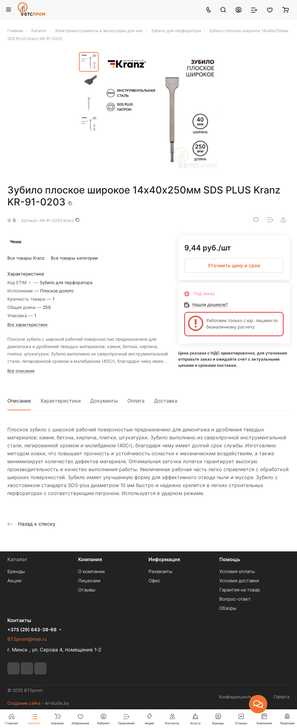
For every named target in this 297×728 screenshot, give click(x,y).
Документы (104, 401)
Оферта (282, 696)
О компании (91, 571)
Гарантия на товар (239, 590)
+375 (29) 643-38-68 (32, 629)
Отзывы (86, 590)
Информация (164, 559)
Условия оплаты (237, 571)
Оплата (136, 401)
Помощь (229, 559)
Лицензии (89, 581)
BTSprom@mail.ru (27, 639)
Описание (19, 401)
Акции (14, 581)
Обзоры (227, 608)
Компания (90, 559)
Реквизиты (160, 571)
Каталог (17, 559)
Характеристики (60, 401)
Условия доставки (239, 581)
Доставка (165, 401)
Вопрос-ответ (234, 599)
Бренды (16, 571)
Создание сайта (23, 703)
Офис (154, 581)
